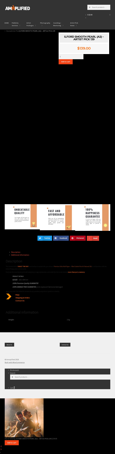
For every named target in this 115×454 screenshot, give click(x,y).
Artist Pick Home (74, 24)
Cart (12, 387)
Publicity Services (15, 24)
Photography (45, 23)
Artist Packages (30, 24)
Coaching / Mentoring (57, 24)
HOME (6, 23)
